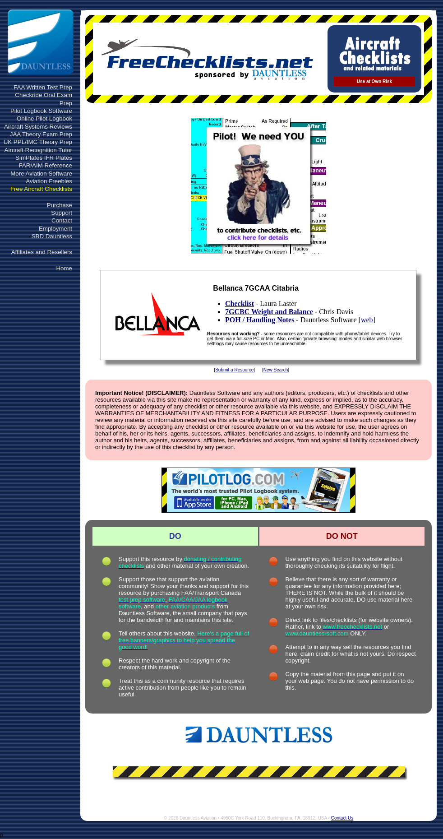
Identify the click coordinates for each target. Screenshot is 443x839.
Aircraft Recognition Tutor (38, 150)
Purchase (59, 205)
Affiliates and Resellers (41, 252)
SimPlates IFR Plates (43, 157)
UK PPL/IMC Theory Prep (38, 142)
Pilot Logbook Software (41, 110)
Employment (55, 228)
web (367, 320)
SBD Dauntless (52, 236)
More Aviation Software (41, 173)
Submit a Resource (234, 369)
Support (61, 212)
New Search (275, 369)
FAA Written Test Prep (43, 87)
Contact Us (342, 818)
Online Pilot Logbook (44, 118)
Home (64, 268)
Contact (61, 220)
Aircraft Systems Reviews (38, 126)
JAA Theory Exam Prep (41, 134)
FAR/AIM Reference (45, 165)
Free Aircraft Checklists (41, 188)
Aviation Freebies (49, 181)
